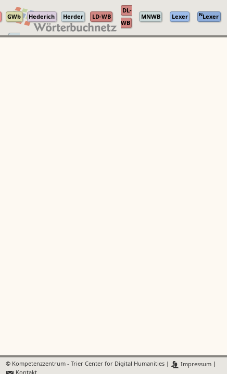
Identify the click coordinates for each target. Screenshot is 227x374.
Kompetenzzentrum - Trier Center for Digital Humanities (88, 364)
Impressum (191, 364)
